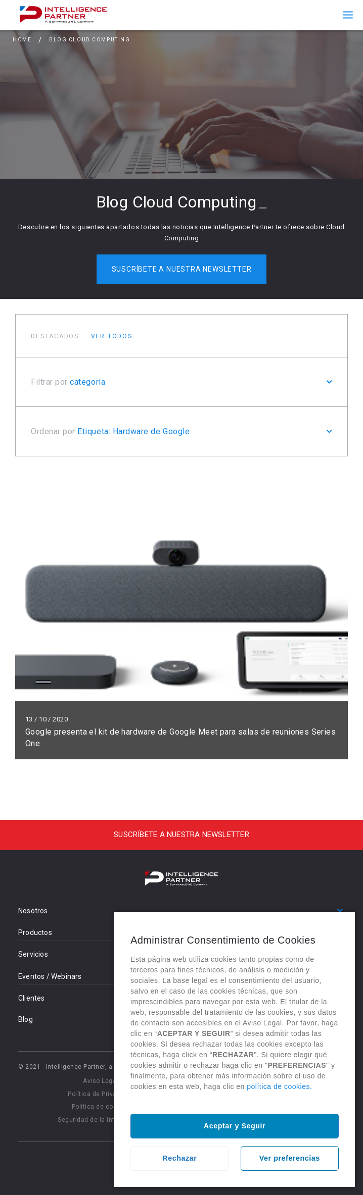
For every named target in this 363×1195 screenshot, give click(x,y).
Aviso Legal (100, 1080)
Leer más (181, 615)
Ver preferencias (289, 1158)
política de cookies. (279, 1086)
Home (22, 39)
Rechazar (179, 1158)
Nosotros (33, 911)
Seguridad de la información (101, 1119)
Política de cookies (101, 1106)
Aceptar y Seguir (234, 1126)
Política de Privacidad (100, 1094)
